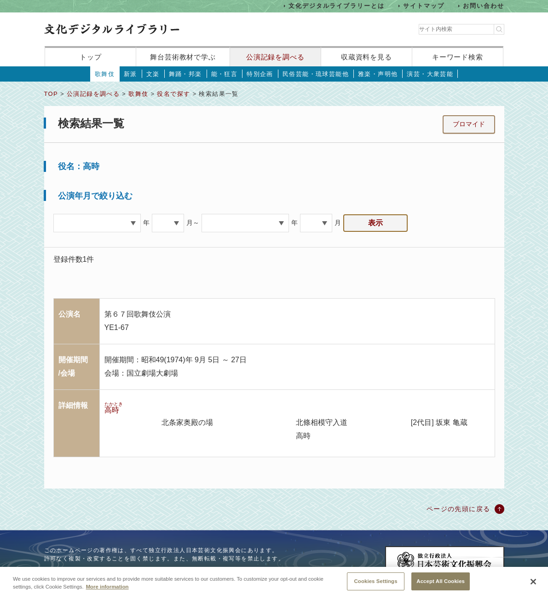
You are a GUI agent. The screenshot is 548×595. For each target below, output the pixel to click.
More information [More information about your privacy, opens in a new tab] (107, 590)
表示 (375, 223)
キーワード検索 (457, 57)
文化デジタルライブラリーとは (336, 5)
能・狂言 (224, 74)
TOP (51, 93)
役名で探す (173, 93)
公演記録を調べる (275, 57)
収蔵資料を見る (366, 57)
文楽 (153, 74)
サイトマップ (423, 5)
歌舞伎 (105, 74)
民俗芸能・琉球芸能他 (316, 74)
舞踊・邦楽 (185, 74)
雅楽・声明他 (378, 74)
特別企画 (260, 74)
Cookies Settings (376, 585)
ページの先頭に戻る (458, 509)
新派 (130, 74)
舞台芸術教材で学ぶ (183, 57)
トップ (91, 57)
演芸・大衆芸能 (430, 74)
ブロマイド (469, 124)
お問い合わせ (483, 5)
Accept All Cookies (440, 585)
